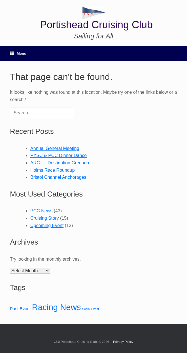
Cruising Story (44, 218)
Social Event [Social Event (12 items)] (90, 309)
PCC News (41, 210)
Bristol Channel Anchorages (58, 177)
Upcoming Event (46, 225)
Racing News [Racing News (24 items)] (56, 307)
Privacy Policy (123, 341)
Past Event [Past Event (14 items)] (20, 308)
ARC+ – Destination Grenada (59, 162)
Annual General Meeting (54, 148)
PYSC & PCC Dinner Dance (58, 155)
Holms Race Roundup (52, 170)
